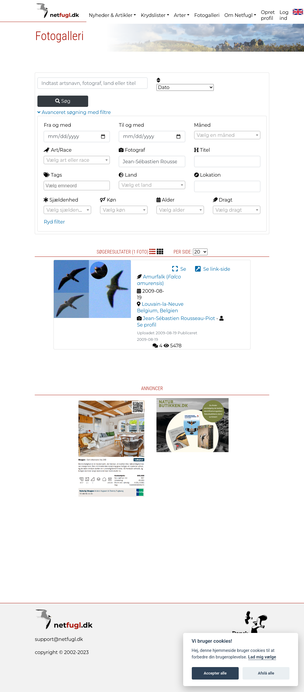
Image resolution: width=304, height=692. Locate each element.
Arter (180, 15)
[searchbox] (77, 185)
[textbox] (227, 135)
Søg (62, 101)
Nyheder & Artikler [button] (110, 15)
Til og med (131, 125)
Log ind (284, 15)
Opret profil (268, 15)
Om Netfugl (238, 15)
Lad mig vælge (262, 657)
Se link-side (212, 269)
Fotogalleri (206, 15)
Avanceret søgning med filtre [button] (74, 112)
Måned (202, 125)
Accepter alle (215, 673)
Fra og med (57, 125)
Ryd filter (54, 222)
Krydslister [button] (153, 15)
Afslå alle (266, 673)
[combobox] (227, 135)
